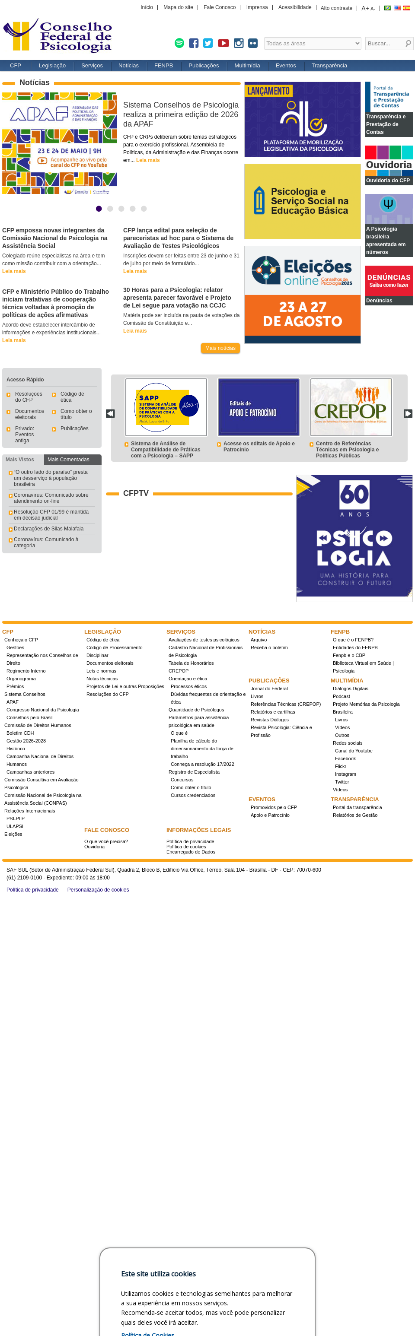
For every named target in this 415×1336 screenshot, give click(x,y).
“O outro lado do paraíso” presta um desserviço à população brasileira (51, 478)
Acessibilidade (295, 7)
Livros (257, 696)
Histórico (15, 748)
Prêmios (15, 686)
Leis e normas (101, 670)
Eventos (286, 65)
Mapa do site (178, 7)
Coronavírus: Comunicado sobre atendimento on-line (51, 498)
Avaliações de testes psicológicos (204, 639)
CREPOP (178, 670)
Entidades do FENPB (355, 647)
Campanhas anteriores (30, 771)
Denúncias (379, 301)
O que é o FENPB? (353, 639)
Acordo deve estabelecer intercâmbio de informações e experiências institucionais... (51, 332)
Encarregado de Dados (190, 851)
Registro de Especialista (194, 771)
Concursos (182, 779)
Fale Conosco (220, 7)
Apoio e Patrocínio (270, 815)
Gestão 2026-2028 (26, 740)
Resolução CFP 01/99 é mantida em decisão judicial (51, 515)
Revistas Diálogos (270, 719)
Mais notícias (220, 348)
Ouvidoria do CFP (388, 181)
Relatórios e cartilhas (273, 711)
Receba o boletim (269, 647)
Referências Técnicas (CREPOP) (286, 704)
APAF (12, 701)
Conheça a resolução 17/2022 (202, 764)
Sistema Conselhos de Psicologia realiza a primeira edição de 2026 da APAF (181, 114)
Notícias (128, 65)
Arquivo (259, 639)
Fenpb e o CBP (349, 655)
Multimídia (247, 65)
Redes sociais (347, 743)
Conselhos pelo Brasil (29, 717)
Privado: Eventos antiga (24, 434)
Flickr (340, 766)
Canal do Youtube (354, 750)
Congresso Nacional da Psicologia (42, 709)
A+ (365, 8)
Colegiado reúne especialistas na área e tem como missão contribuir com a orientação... (53, 263)
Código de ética (102, 639)
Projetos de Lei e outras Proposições (125, 686)
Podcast (341, 696)
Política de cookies (186, 846)
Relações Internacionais (29, 810)
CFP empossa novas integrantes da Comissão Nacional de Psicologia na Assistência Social (55, 238)
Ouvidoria (94, 846)
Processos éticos (189, 686)
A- (372, 8)
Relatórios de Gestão (355, 815)
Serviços (92, 65)
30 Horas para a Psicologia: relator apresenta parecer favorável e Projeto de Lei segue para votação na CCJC (177, 297)
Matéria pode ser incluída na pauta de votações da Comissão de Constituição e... (181, 323)
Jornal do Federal (269, 688)
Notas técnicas (102, 678)
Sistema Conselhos (24, 694)
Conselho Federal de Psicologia (60, 36)
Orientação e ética (188, 678)
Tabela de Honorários (191, 663)
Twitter (342, 781)
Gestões (15, 647)
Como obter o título (191, 787)
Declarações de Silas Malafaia (48, 529)
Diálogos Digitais (350, 688)
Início (146, 7)
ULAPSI (14, 826)
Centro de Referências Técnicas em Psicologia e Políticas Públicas (347, 450)
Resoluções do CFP (28, 397)
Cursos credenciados (193, 795)
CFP (15, 65)
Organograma (21, 678)
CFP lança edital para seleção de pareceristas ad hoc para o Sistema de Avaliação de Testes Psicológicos (178, 238)
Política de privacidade (190, 841)
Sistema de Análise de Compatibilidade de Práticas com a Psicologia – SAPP (166, 450)
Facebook (345, 758)
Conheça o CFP (21, 639)
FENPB (163, 65)
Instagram (345, 774)
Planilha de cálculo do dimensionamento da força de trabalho (202, 748)
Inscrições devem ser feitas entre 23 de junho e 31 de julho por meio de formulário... (181, 263)
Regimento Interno (26, 670)
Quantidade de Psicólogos (196, 709)
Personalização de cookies (98, 890)
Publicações (203, 65)
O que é (179, 733)
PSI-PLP (15, 818)
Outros (342, 735)
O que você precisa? (106, 841)
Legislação (52, 65)
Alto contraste (336, 8)
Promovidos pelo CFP (274, 807)
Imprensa (257, 7)
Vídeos (342, 727)
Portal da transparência (357, 807)
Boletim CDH (20, 733)
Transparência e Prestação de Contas (385, 124)
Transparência (330, 65)
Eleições (13, 834)
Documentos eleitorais (29, 414)
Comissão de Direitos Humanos (37, 725)
